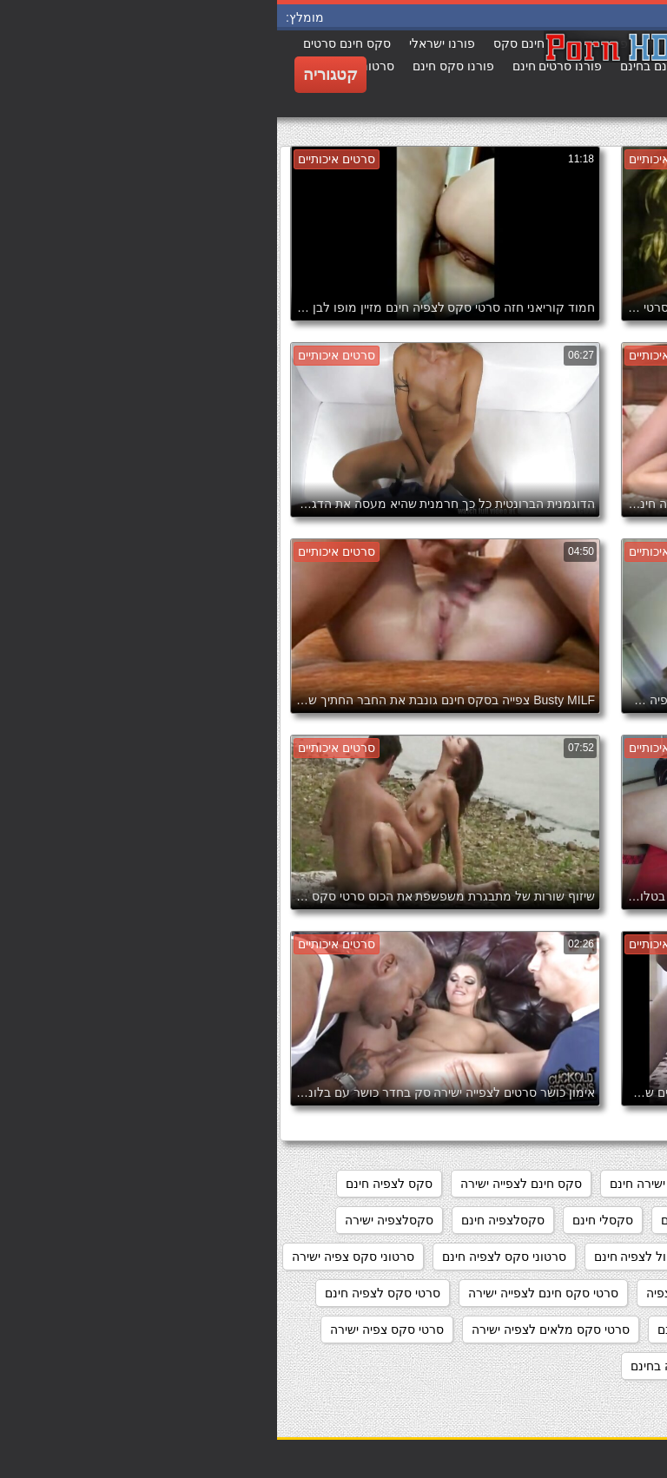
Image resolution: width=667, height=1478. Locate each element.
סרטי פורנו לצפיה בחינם (416, 1366)
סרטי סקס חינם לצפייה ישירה (266, 1293)
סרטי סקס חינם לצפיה (427, 1293)
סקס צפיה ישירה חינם (440, 1220)
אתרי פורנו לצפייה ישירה (583, 1184)
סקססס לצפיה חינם (508, 1257)
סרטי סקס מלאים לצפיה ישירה (274, 1329)
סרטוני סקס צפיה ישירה (76, 1257)
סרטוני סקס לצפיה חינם (227, 1257)
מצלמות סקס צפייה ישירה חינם (413, 1184)
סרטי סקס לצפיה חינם (105, 1293)
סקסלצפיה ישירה (112, 1220)
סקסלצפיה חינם (225, 1220)
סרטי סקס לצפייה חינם (439, 1329)
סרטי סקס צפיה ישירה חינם (575, 1366)
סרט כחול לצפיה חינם (373, 1257)
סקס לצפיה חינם (112, 1184)
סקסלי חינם (325, 1220)
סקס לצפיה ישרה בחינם (584, 1220)
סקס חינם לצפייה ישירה (244, 1184)
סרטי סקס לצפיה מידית (585, 1329)
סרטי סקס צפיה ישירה (110, 1329)
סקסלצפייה (616, 1257)
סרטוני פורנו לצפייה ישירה (579, 1293)
